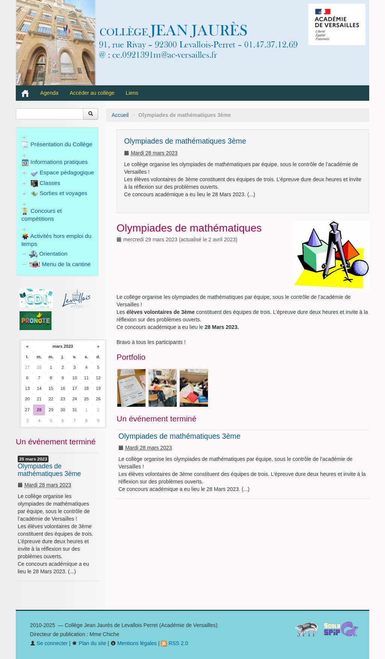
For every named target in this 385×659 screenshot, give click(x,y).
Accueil (120, 115)
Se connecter (49, 643)
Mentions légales (134, 643)
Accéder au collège (92, 93)
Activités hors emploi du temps (56, 240)
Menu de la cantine (60, 264)
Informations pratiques (54, 162)
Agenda (49, 93)
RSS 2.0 (174, 643)
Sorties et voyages (58, 193)
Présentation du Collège (56, 144)
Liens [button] (132, 93)
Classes (45, 183)
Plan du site (89, 643)
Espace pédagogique (62, 173)
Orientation (48, 253)
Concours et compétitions (41, 215)
